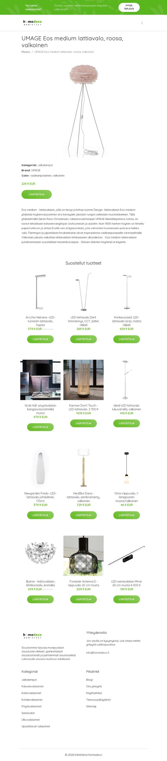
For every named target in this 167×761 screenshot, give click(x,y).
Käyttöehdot (94, 693)
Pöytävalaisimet (31, 706)
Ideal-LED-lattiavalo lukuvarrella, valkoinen (126, 407)
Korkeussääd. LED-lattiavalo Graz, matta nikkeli (126, 321)
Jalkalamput (45, 165)
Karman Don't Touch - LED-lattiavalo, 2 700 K (83, 407)
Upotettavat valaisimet (36, 726)
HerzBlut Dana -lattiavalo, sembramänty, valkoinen (83, 497)
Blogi (89, 679)
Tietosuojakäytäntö (98, 699)
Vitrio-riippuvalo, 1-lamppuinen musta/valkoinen (126, 497)
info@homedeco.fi (97, 652)
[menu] (142, 22)
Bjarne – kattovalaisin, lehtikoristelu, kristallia (40, 583)
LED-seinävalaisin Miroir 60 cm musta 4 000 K (126, 583)
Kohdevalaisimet (32, 699)
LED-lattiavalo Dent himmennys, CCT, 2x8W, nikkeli (83, 321)
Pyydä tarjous (129, 7)
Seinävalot (28, 713)
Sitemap (91, 706)
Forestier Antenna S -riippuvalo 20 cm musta (83, 583)
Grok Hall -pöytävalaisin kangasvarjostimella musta (40, 409)
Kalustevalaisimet (32, 686)
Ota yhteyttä (94, 686)
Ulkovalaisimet (31, 719)
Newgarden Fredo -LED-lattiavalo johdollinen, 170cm (40, 497)
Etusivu (26, 51)
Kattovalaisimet (31, 693)
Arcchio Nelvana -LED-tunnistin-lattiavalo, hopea (40, 321)
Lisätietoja (36, 194)
